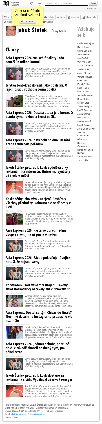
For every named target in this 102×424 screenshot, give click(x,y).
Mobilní (8, 417)
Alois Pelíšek (83, 54)
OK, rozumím (27, 21)
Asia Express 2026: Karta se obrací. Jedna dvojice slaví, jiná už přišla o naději (36, 232)
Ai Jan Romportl (85, 65)
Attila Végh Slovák (86, 129)
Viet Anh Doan (84, 62)
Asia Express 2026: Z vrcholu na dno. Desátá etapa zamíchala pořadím (38, 141)
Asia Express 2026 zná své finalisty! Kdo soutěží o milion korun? (35, 59)
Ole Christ (82, 80)
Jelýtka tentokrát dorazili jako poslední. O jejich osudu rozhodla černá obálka (36, 87)
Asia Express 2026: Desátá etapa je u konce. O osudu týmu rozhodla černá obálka (39, 114)
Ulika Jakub (83, 91)
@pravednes (39, 414)
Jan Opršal (82, 58)
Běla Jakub (82, 139)
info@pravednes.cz (19, 414)
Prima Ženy (20, 93)
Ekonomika (89, 17)
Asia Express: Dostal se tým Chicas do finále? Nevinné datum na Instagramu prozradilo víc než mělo (39, 316)
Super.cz (16, 66)
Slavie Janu (83, 47)
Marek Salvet (83, 125)
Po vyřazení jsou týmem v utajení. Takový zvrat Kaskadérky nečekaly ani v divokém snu (39, 286)
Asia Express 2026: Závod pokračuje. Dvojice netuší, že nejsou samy (38, 259)
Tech (60, 17)
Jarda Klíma (83, 69)
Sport (8, 21)
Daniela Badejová (85, 43)
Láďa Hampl (83, 88)
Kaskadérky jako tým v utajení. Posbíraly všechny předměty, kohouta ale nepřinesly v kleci (38, 202)
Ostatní (48, 21)
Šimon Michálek (85, 156)
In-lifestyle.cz (21, 179)
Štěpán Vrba (83, 103)
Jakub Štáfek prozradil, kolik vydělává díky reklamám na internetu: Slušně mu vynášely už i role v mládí (38, 171)
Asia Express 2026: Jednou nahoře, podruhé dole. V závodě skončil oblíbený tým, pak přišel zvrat (37, 347)
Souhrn (9, 17)
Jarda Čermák (84, 114)
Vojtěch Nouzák (84, 77)
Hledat (93, 3)
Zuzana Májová (84, 106)
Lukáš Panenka (84, 110)
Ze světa (73, 17)
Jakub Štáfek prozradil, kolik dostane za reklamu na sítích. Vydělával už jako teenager (39, 377)
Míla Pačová (83, 117)
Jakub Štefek (83, 73)
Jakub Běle (82, 160)
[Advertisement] (86, 209)
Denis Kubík (83, 99)
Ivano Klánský (84, 121)
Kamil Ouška (83, 84)
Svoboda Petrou (85, 95)
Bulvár (49, 17)
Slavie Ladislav (84, 51)
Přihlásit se (91, 8)
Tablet (15, 417)
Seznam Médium (23, 325)
